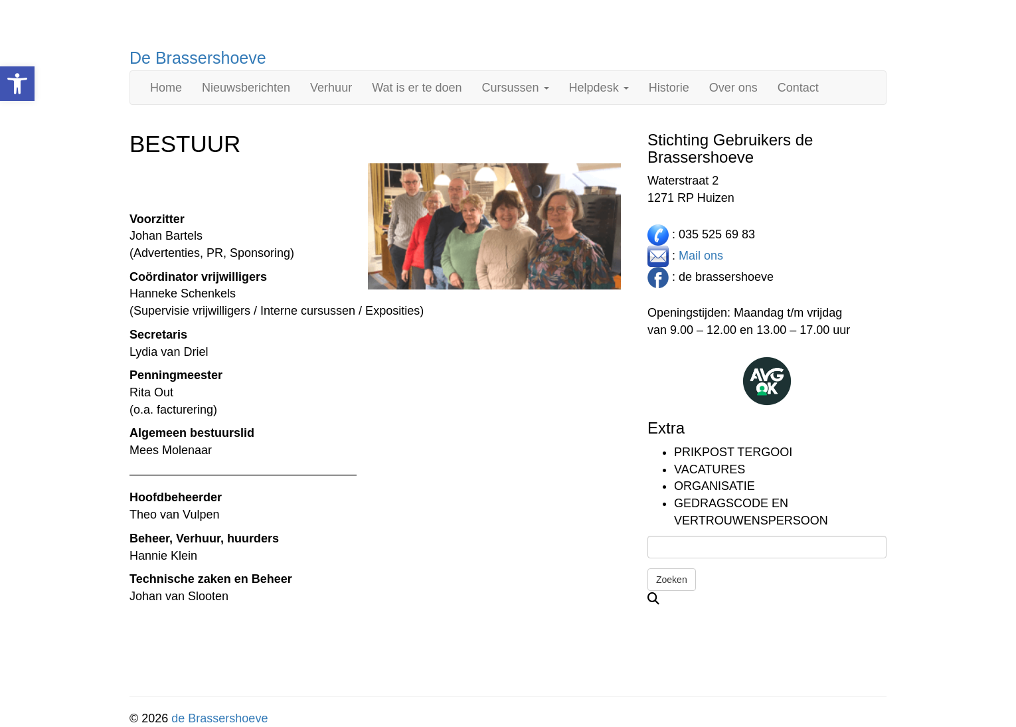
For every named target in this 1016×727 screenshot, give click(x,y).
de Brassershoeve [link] (219, 718)
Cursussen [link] (515, 87)
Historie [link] (669, 87)
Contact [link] (798, 87)
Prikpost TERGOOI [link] (733, 452)
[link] (17, 83)
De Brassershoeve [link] (197, 57)
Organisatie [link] (714, 486)
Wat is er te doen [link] (417, 87)
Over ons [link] (733, 87)
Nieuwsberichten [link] (246, 87)
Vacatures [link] (709, 469)
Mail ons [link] (701, 255)
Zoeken (671, 579)
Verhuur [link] (331, 87)
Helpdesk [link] (599, 87)
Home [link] (166, 87)
